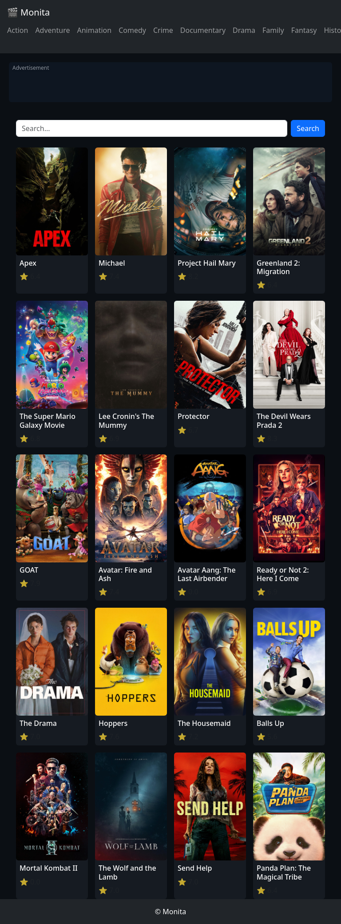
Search (308, 128)
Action (17, 30)
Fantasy (304, 30)
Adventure (52, 30)
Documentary (203, 30)
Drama (244, 30)
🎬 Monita (28, 12)
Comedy (132, 30)
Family (273, 30)
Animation (94, 30)
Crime (163, 30)
